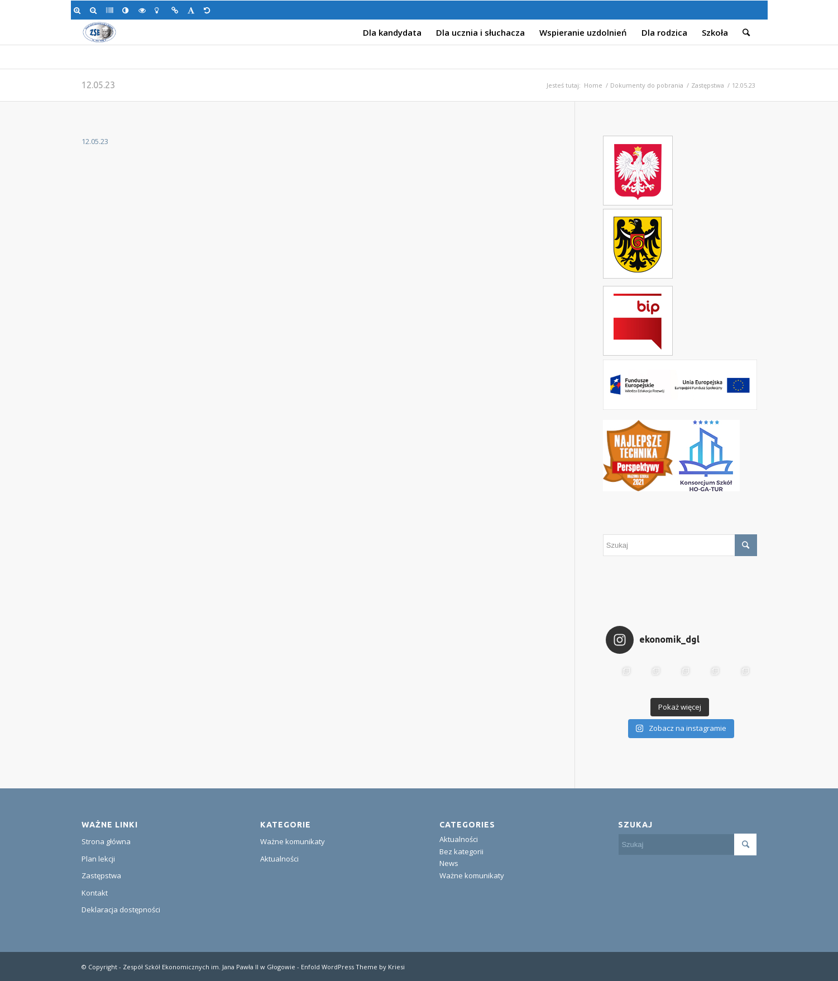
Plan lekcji (98, 859)
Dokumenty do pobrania (646, 85)
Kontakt (95, 893)
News (448, 863)
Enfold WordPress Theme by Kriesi (353, 967)
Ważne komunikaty (292, 841)
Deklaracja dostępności (121, 910)
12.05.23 (98, 85)
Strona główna (106, 841)
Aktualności (279, 859)
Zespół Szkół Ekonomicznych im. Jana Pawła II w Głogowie (209, 967)
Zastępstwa (707, 85)
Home (593, 85)
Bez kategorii (461, 851)
